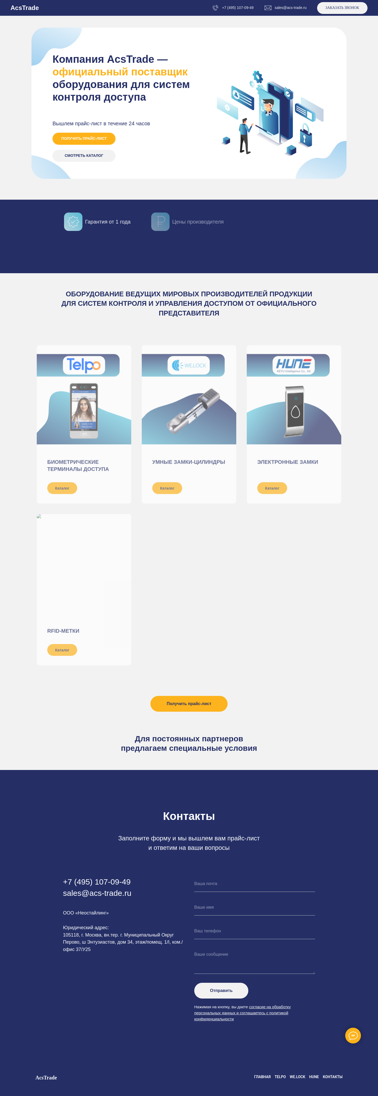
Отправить (221, 990)
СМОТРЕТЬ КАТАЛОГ (84, 155)
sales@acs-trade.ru (291, 8)
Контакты (333, 1077)
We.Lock (297, 1077)
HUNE (314, 1077)
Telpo (280, 1077)
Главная (262, 1077)
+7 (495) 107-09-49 (238, 8)
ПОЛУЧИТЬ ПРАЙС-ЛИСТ (84, 138)
